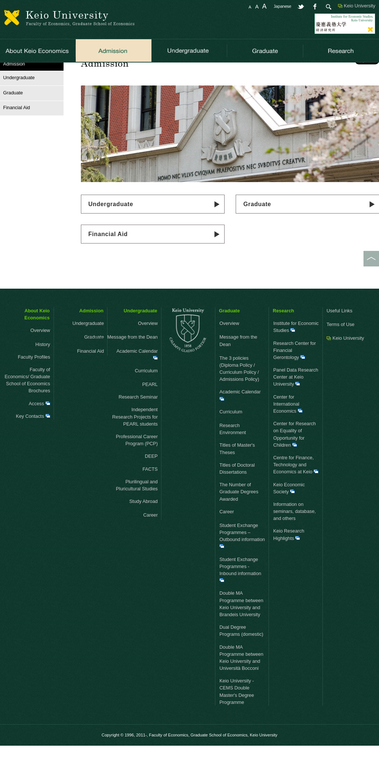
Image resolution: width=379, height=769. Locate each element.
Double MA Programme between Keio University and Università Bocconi (241, 681)
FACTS (150, 493)
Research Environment (232, 452)
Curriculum (138, 394)
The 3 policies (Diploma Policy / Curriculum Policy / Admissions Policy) (239, 392)
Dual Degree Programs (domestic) (241, 654)
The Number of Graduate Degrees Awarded (238, 515)
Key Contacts (33, 440)
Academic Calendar (137, 377)
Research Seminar (138, 421)
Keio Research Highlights (288, 558)
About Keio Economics (36, 338)
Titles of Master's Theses (237, 472)
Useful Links (339, 334)
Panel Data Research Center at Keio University (295, 401)
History (42, 368)
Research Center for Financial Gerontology (294, 374)
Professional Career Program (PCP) (137, 463)
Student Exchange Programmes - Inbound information (240, 593)
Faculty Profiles (34, 380)
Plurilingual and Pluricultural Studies (137, 509)
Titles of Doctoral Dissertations (237, 492)
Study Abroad (135, 525)
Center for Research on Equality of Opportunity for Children (294, 458)
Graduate (11, 116)
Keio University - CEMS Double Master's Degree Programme (236, 715)
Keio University (359, 6)
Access (39, 427)
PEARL (150, 408)
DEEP (151, 480)
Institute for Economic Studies (296, 351)
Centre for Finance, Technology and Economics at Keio (296, 488)
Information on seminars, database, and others (294, 535)
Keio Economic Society (289, 512)
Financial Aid (108, 258)
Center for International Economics (288, 427)
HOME (7, 72)
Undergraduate (110, 228)
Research (283, 334)
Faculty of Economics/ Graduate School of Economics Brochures (27, 403)
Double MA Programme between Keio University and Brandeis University (241, 627)
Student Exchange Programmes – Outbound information (242, 559)
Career (142, 539)
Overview (28, 354)
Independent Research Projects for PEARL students (135, 440)
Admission (91, 334)
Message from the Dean (135, 361)
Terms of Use (340, 348)
